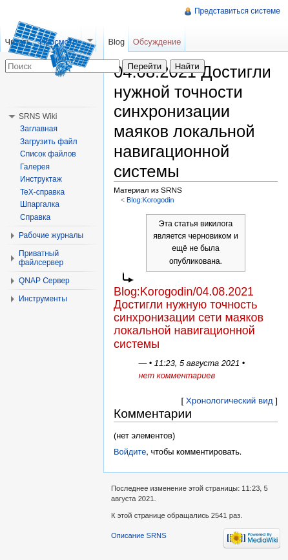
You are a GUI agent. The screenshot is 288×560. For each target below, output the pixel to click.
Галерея (35, 166)
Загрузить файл (48, 141)
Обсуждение (157, 42)
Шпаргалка (39, 204)
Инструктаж (41, 179)
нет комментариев (176, 375)
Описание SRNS (139, 535)
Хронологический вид (229, 400)
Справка (35, 217)
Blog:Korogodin (150, 200)
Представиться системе (237, 11)
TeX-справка (42, 192)
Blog (116, 42)
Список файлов (48, 153)
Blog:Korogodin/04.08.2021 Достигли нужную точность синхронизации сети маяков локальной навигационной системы (188, 317)
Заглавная (38, 128)
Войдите (130, 452)
